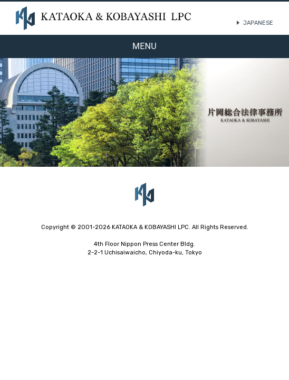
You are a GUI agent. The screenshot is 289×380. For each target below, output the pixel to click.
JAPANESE (258, 23)
